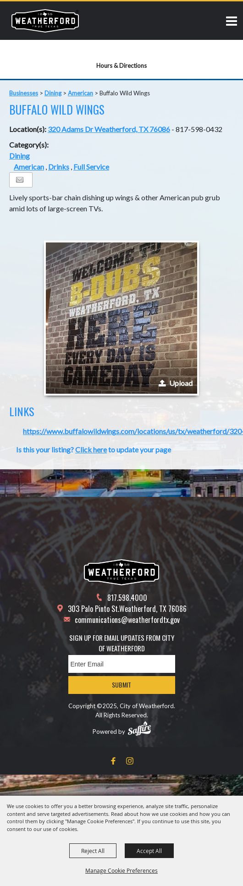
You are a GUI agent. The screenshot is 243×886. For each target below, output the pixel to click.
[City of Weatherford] (45, 20)
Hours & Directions (121, 65)
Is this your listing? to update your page (93, 449)
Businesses (23, 93)
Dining (52, 93)
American (80, 93)
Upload (181, 383)
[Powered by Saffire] (139, 728)
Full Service (91, 166)
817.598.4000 (127, 597)
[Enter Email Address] (121, 664)
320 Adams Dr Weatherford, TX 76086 (109, 129)
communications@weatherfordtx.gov (127, 619)
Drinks (58, 166)
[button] (121, 318)
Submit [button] (121, 684)
